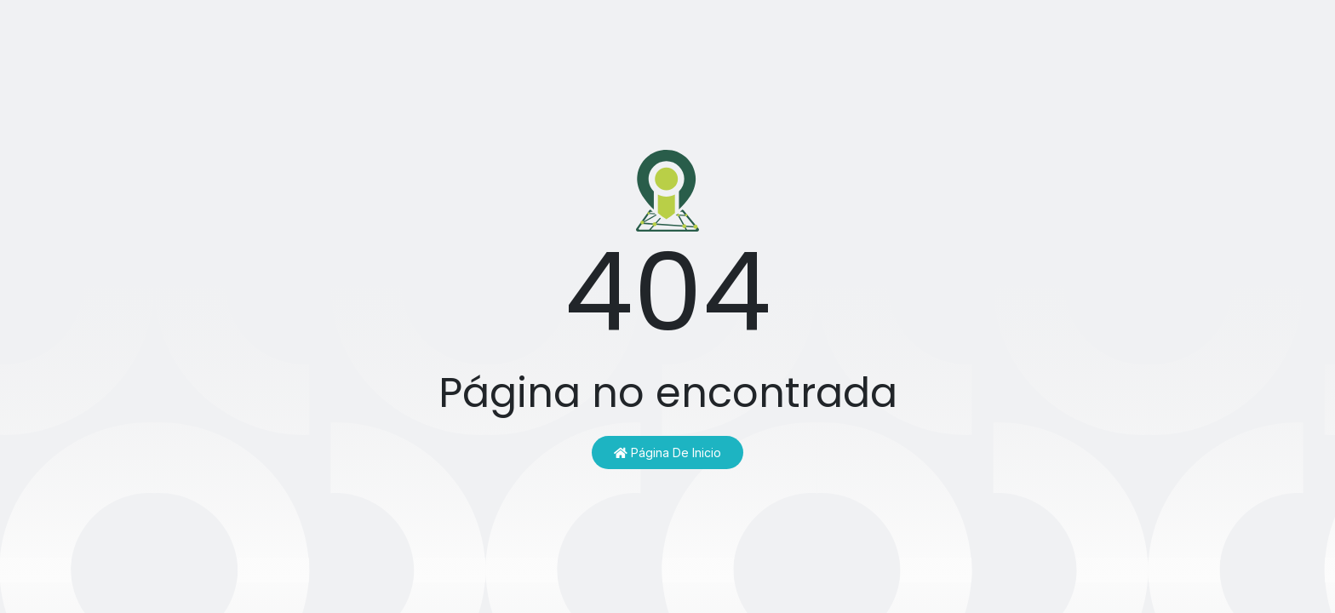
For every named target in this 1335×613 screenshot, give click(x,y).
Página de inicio (667, 452)
